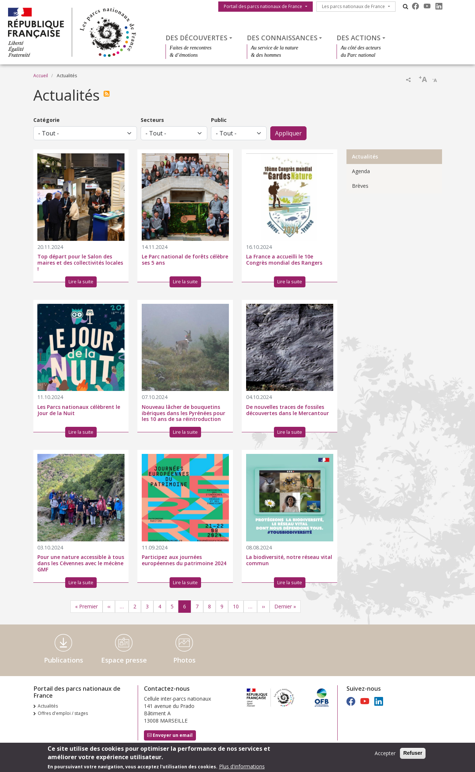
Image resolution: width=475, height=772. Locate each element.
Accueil (40, 75)
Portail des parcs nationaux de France (263, 6)
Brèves (360, 185)
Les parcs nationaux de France (353, 6)
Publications (63, 660)
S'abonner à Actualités (108, 94)
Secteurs (152, 119)
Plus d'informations (242, 767)
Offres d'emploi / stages (63, 713)
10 (236, 606)
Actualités (365, 156)
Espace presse (124, 660)
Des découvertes (196, 37)
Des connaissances (282, 37)
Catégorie (46, 119)
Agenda (361, 171)
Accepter (385, 753)
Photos (184, 660)
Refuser (412, 754)
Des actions (359, 37)
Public (219, 119)
